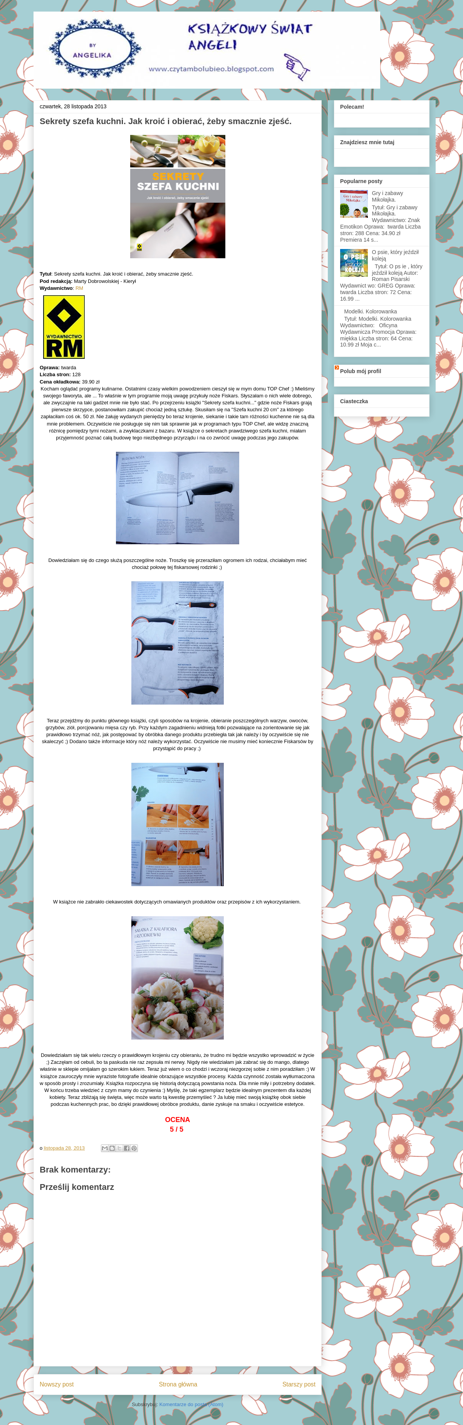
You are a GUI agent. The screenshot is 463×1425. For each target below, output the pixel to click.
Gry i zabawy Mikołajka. (387, 196)
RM (79, 288)
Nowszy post (57, 1384)
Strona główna (178, 1384)
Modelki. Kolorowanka (370, 311)
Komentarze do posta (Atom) (191, 1404)
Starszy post (298, 1384)
